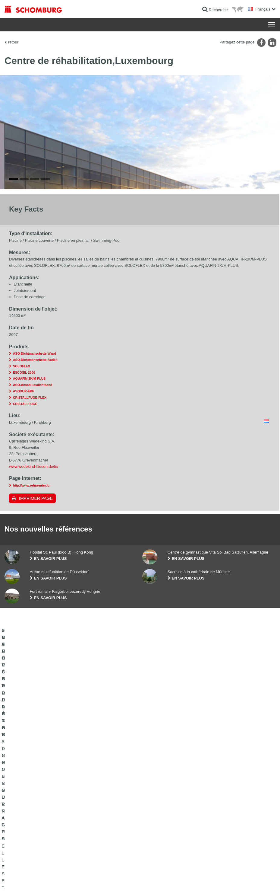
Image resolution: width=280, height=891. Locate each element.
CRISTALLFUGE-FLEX (29, 502)
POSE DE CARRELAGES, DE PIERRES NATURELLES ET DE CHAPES (37, 834)
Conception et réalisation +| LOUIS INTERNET (242, 879)
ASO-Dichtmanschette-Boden (35, 465)
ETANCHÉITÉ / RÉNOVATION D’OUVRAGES (41, 820)
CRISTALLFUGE (25, 508)
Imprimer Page (36, 603)
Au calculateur (109, 820)
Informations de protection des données (112, 879)
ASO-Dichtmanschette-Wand (34, 458)
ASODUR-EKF (23, 496)
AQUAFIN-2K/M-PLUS (29, 483)
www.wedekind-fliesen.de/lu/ (33, 571)
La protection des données (63, 879)
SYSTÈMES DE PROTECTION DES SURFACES (44, 847)
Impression (34, 879)
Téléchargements (112, 829)
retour (13, 42)
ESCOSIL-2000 (24, 477)
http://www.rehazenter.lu (31, 590)
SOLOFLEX (21, 471)
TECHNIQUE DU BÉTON (25, 856)
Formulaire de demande (117, 838)
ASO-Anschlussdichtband (32, 490)
